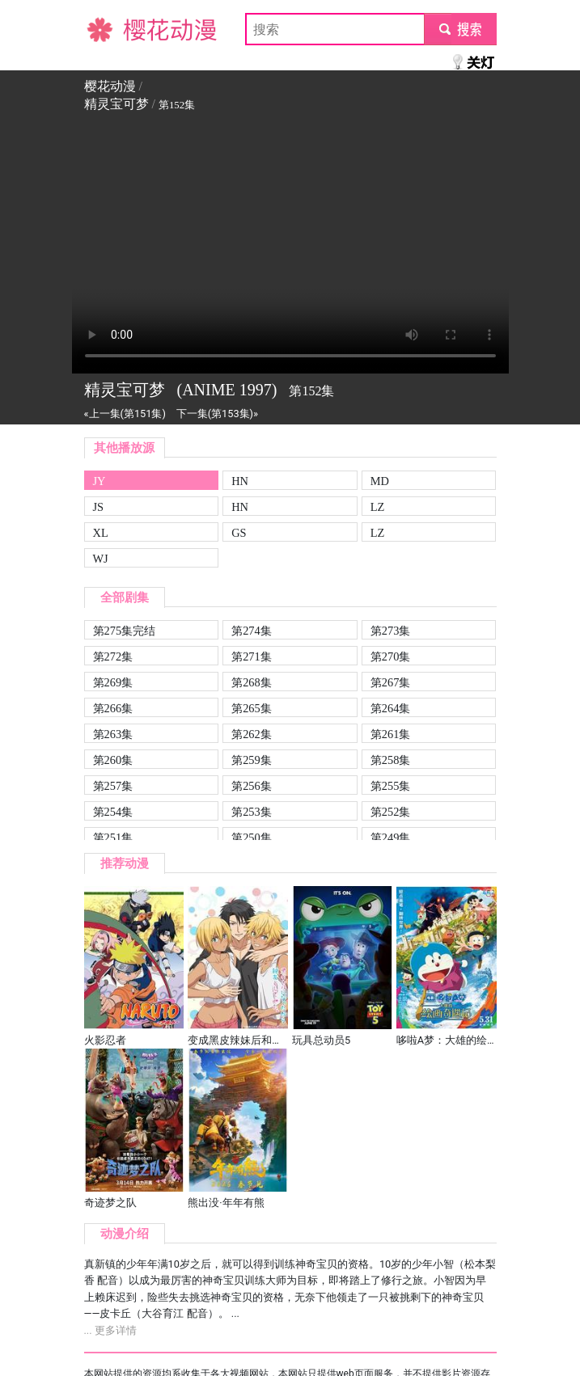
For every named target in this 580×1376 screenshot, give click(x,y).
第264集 (390, 708)
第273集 (390, 630)
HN (239, 481)
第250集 (251, 837)
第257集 (113, 785)
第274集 (251, 630)
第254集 (113, 811)
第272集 (113, 656)
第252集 (390, 811)
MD (379, 481)
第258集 (390, 759)
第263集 (113, 734)
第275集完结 (124, 630)
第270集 (390, 656)
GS (238, 532)
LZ (377, 506)
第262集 (251, 734)
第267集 (390, 682)
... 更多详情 (110, 1330)
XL (100, 532)
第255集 (390, 785)
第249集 (390, 837)
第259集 (251, 759)
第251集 (113, 837)
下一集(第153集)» (217, 413)
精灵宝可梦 (116, 104)
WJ (100, 558)
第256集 (251, 785)
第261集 (390, 734)
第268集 (251, 682)
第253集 (251, 811)
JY (99, 481)
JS (98, 506)
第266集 (113, 708)
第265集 (251, 708)
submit (460, 28)
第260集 (113, 759)
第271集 (251, 656)
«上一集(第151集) (125, 413)
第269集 (113, 682)
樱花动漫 (110, 28)
